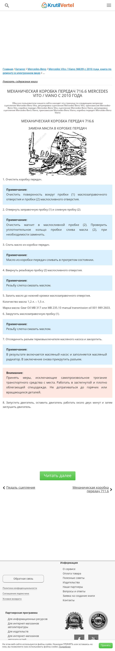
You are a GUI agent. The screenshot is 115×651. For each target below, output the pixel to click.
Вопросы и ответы (74, 591)
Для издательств (18, 631)
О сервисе (69, 569)
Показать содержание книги (20, 81)
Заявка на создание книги (79, 595)
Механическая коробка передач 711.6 (91, 489)
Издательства (71, 582)
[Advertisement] (57, 38)
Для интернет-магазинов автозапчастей (23, 637)
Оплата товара (72, 573)
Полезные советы (74, 578)
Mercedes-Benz (37, 69)
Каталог (20, 69)
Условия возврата (12, 598)
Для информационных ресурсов (27, 619)
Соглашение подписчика (16, 593)
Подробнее (65, 646)
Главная (8, 69)
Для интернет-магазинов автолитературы (23, 625)
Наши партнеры (73, 587)
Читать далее (57, 475)
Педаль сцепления (20, 487)
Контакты (69, 600)
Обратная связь (23, 578)
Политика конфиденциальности (20, 588)
